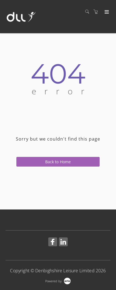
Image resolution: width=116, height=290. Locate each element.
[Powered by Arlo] (58, 280)
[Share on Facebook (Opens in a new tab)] (52, 242)
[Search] (88, 11)
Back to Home (58, 161)
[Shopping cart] (97, 11)
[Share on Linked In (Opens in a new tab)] (63, 242)
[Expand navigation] (106, 12)
